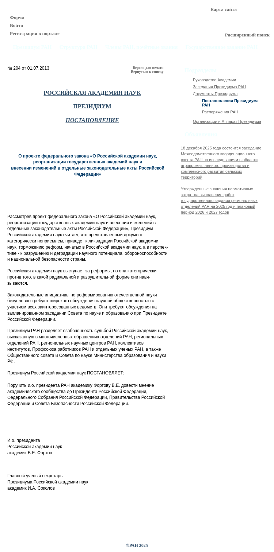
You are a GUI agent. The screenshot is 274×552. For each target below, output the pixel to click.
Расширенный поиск (247, 35)
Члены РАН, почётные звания (141, 47)
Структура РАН (79, 47)
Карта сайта (223, 9)
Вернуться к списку (147, 72)
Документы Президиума (215, 94)
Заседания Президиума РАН (219, 87)
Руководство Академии (214, 80)
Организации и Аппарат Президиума (227, 121)
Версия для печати (148, 68)
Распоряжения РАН (220, 112)
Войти (16, 25)
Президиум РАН (32, 47)
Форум (17, 17)
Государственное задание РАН (222, 47)
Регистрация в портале (35, 33)
